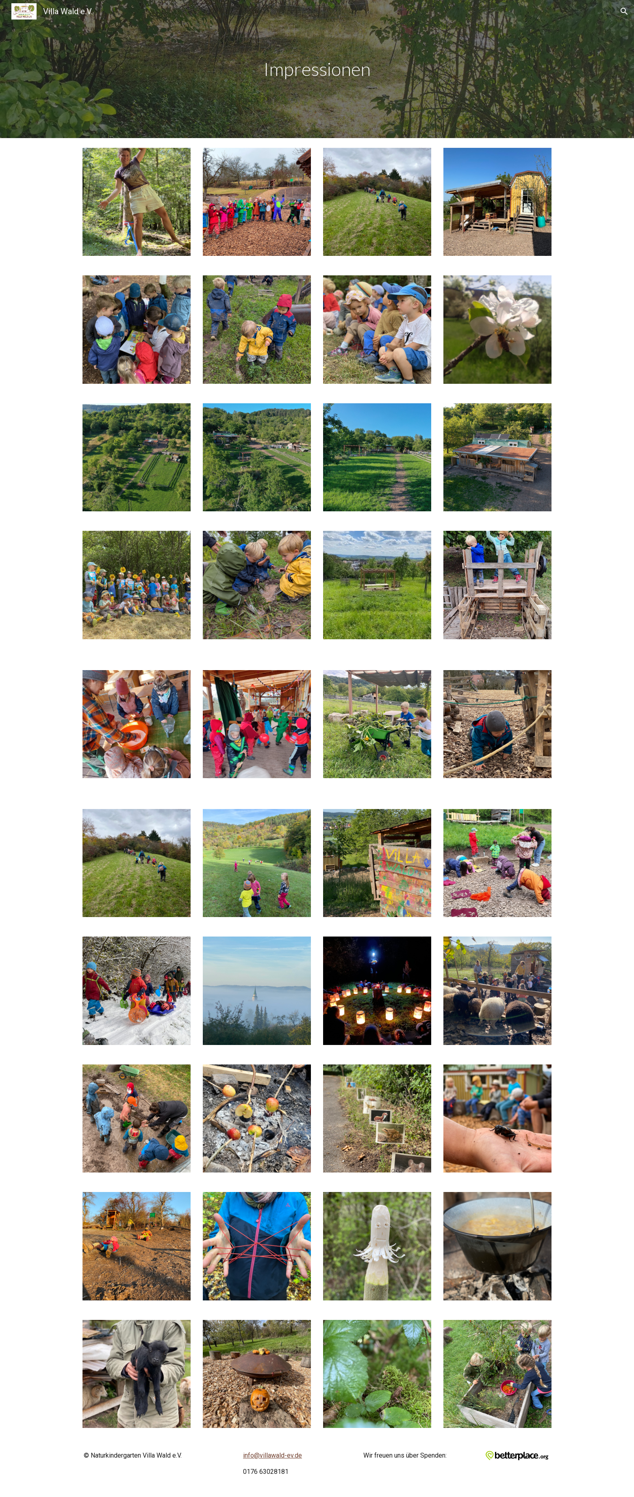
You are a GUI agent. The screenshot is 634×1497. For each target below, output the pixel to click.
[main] (317, 69)
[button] (624, 11)
